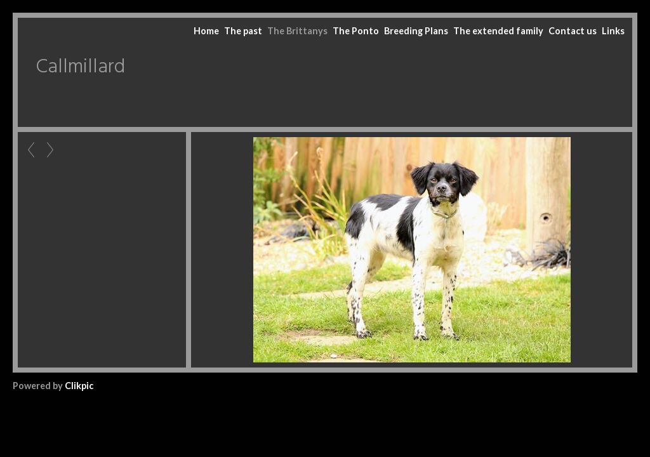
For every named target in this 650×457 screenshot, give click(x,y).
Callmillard (80, 67)
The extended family (498, 30)
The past (243, 30)
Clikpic (79, 385)
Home (206, 30)
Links (613, 30)
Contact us (572, 30)
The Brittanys (297, 30)
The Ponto (356, 30)
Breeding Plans (416, 30)
